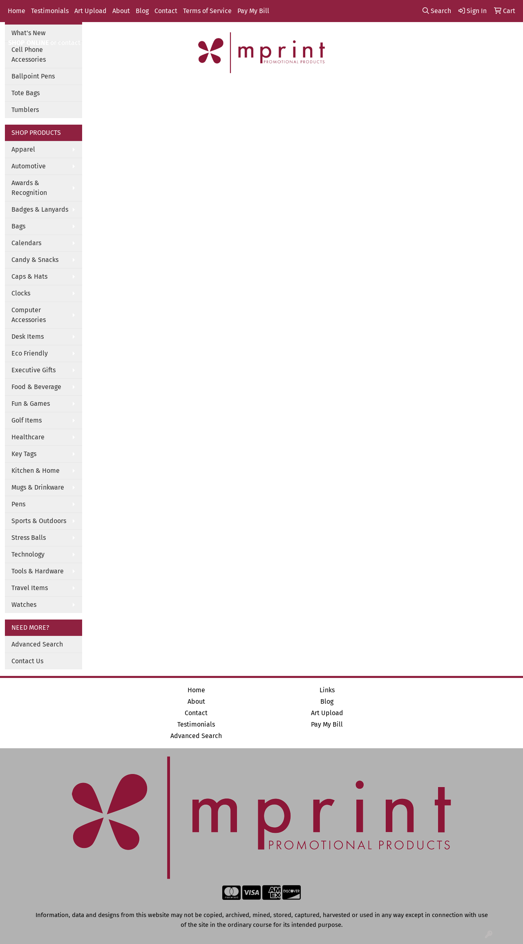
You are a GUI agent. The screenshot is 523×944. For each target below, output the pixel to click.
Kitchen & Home (35, 470)
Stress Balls (28, 537)
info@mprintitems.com (476, 33)
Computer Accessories (28, 315)
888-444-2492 (410, 33)
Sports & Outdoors (38, 521)
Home (16, 11)
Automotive (28, 166)
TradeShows (303, 90)
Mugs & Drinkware (37, 487)
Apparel (142, 90)
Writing (349, 90)
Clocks (20, 293)
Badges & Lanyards (39, 209)
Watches (23, 604)
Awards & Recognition (29, 188)
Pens (18, 504)
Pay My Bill (253, 11)
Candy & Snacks (34, 260)
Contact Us (27, 661)
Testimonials (50, 11)
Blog (142, 11)
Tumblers (25, 110)
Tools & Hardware (37, 571)
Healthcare (28, 437)
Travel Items (29, 588)
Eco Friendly (29, 353)
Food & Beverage (36, 387)
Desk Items (27, 336)
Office (260, 90)
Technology (28, 554)
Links (327, 690)
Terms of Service (207, 11)
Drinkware (218, 90)
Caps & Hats (29, 276)
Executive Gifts (33, 370)
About (121, 11)
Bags (179, 90)
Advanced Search (37, 644)
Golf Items (26, 420)
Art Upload (90, 11)
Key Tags (23, 454)
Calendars (26, 243)
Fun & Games (30, 403)
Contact (165, 11)
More (385, 90)
